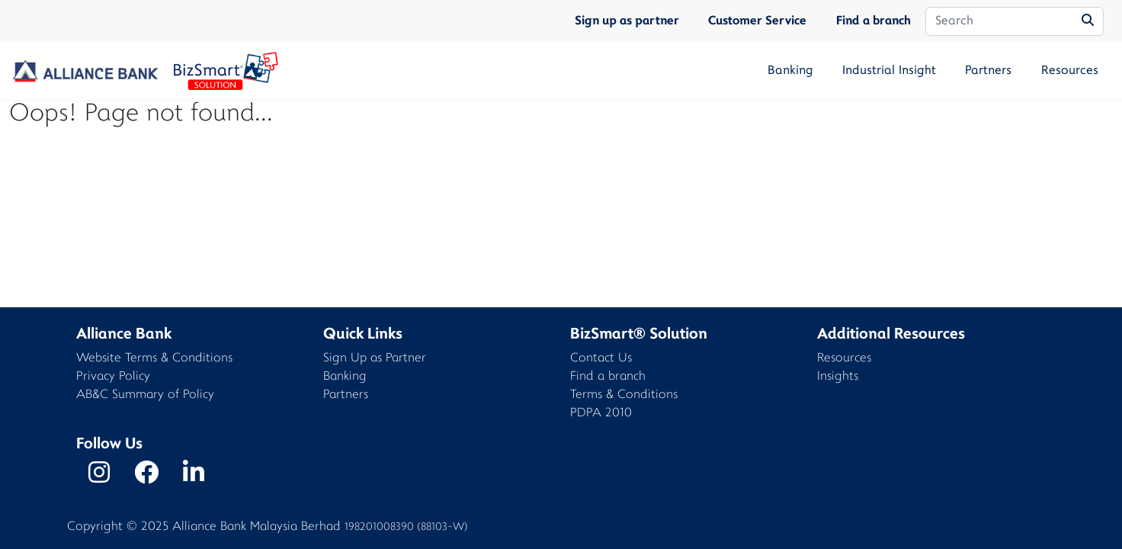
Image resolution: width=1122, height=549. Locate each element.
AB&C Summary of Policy (145, 395)
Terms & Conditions (624, 395)
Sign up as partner (627, 21)
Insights (837, 377)
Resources (1069, 71)
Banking (790, 71)
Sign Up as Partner (374, 359)
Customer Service (757, 21)
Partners (988, 71)
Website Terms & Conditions (154, 359)
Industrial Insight (889, 71)
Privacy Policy (113, 377)
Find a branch (873, 21)
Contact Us (601, 359)
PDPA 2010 (601, 413)
